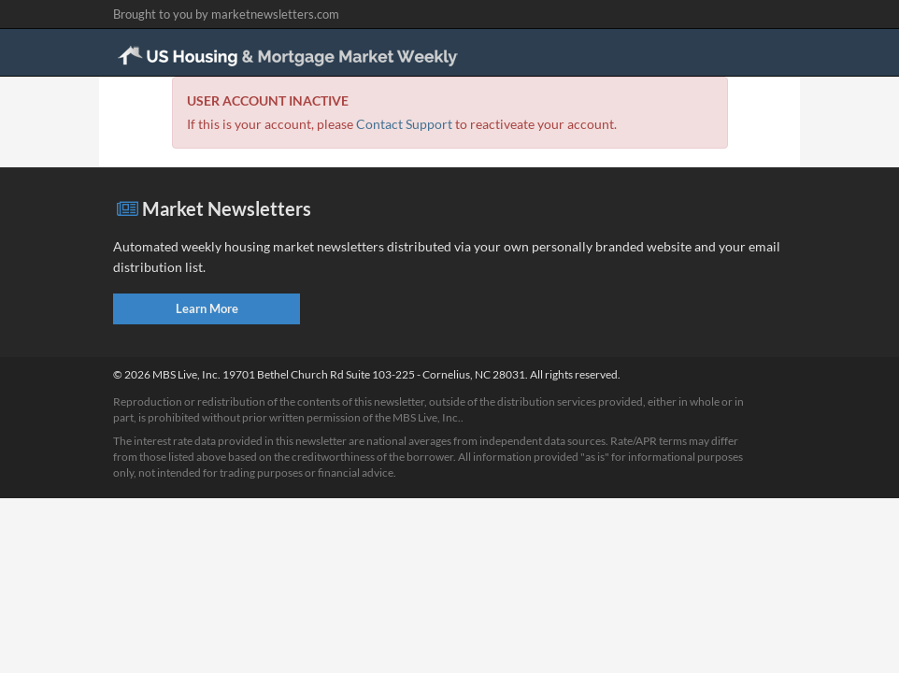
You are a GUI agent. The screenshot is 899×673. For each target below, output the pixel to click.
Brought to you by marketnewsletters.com (226, 14)
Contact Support (404, 124)
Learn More (207, 308)
